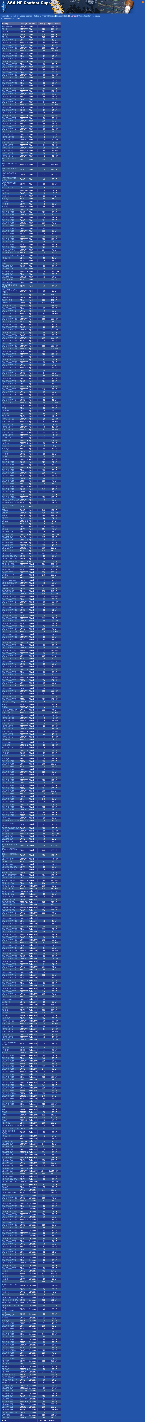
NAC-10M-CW (8, 188)
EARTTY (5, 411)
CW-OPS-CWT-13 (9, 61)
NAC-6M (5, 193)
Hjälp (65, 16)
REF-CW (5, 1361)
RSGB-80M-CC (8, 250)
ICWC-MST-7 (7, 153)
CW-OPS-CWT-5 (9, 102)
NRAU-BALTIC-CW (10, 1297)
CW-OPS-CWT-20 (9, 362)
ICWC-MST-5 (7, 150)
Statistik (51, 16)
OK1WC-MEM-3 (9, 228)
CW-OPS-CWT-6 (9, 110)
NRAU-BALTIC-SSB (10, 1305)
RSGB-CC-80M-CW (10, 828)
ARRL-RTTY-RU (9, 1192)
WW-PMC (6, 1415)
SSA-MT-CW (7, 266)
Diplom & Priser (40, 16)
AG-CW (5, 1187)
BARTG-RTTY (8, 569)
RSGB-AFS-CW (8, 1374)
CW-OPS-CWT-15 (9, 75)
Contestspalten (84, 16)
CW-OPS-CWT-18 (9, 349)
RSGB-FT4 (6, 258)
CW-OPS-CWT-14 (9, 67)
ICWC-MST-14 (8, 723)
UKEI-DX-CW (7, 548)
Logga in (96, 16)
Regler (59, 16)
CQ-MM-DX (7, 295)
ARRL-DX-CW (8, 883)
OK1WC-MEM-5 (9, 807)
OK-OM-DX (7, 457)
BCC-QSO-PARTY (9, 580)
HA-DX (5, 1271)
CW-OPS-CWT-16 (9, 78)
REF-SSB (6, 1123)
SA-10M (5, 831)
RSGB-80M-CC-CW (10, 252)
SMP (4, 263)
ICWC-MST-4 (7, 148)
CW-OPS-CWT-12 (9, 53)
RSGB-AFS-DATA (9, 1380)
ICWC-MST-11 (8, 142)
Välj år (15, 16)
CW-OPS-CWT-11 (9, 51)
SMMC (5, 510)
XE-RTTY (6, 1184)
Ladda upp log (26, 16)
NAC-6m (5, 190)
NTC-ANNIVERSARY (8, 1309)
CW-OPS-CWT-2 (9, 86)
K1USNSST (7, 1040)
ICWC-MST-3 (7, 1029)
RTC (4, 261)
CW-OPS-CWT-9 (9, 129)
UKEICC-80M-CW (9, 556)
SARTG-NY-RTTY (9, 1383)
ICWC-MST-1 (7, 134)
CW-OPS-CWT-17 (9, 346)
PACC (4, 1107)
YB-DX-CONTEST (9, 870)
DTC (4, 405)
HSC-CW (6, 1018)
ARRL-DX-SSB (8, 564)
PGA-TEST (6, 818)
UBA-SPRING (8, 859)
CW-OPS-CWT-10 (9, 45)
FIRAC (5, 704)
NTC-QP (5, 198)
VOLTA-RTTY (7, 279)
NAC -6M (6, 745)
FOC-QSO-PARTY (9, 710)
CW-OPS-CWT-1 (9, 40)
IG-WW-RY (6, 438)
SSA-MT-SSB (7, 277)
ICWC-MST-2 (7, 145)
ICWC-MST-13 (8, 721)
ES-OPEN (6, 413)
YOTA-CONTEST (9, 872)
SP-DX (5, 518)
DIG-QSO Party (8, 702)
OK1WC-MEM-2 (9, 215)
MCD (4, 1289)
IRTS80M (6, 739)
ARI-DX (5, 29)
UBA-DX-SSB (7, 1404)
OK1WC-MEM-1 (9, 209)
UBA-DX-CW (7, 1160)
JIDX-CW (6, 440)
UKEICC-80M (7, 861)
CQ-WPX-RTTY (8, 899)
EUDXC (5, 1005)
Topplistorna (6, 16)
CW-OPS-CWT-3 (9, 648)
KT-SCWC (6, 742)
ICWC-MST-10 (8, 137)
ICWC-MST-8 (7, 156)
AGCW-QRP (7, 26)
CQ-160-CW (7, 1195)
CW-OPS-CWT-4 (9, 94)
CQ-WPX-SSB (8, 586)
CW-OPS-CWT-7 (9, 118)
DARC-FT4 (6, 1002)
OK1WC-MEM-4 (9, 239)
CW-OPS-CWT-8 (9, 121)
